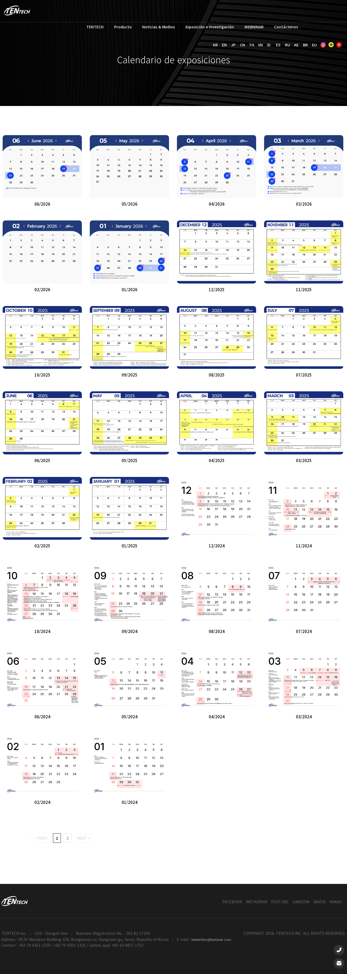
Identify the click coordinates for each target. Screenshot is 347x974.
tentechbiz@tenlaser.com (211, 939)
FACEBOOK (232, 902)
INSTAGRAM (256, 902)
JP (233, 44)
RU (287, 44)
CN (242, 44)
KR (215, 44)
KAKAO (336, 902)
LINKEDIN (300, 902)
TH (251, 44)
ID (268, 44)
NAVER (319, 902)
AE (296, 44)
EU (314, 44)
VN (260, 44)
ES (278, 44)
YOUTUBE (279, 902)
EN (224, 44)
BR (305, 44)
